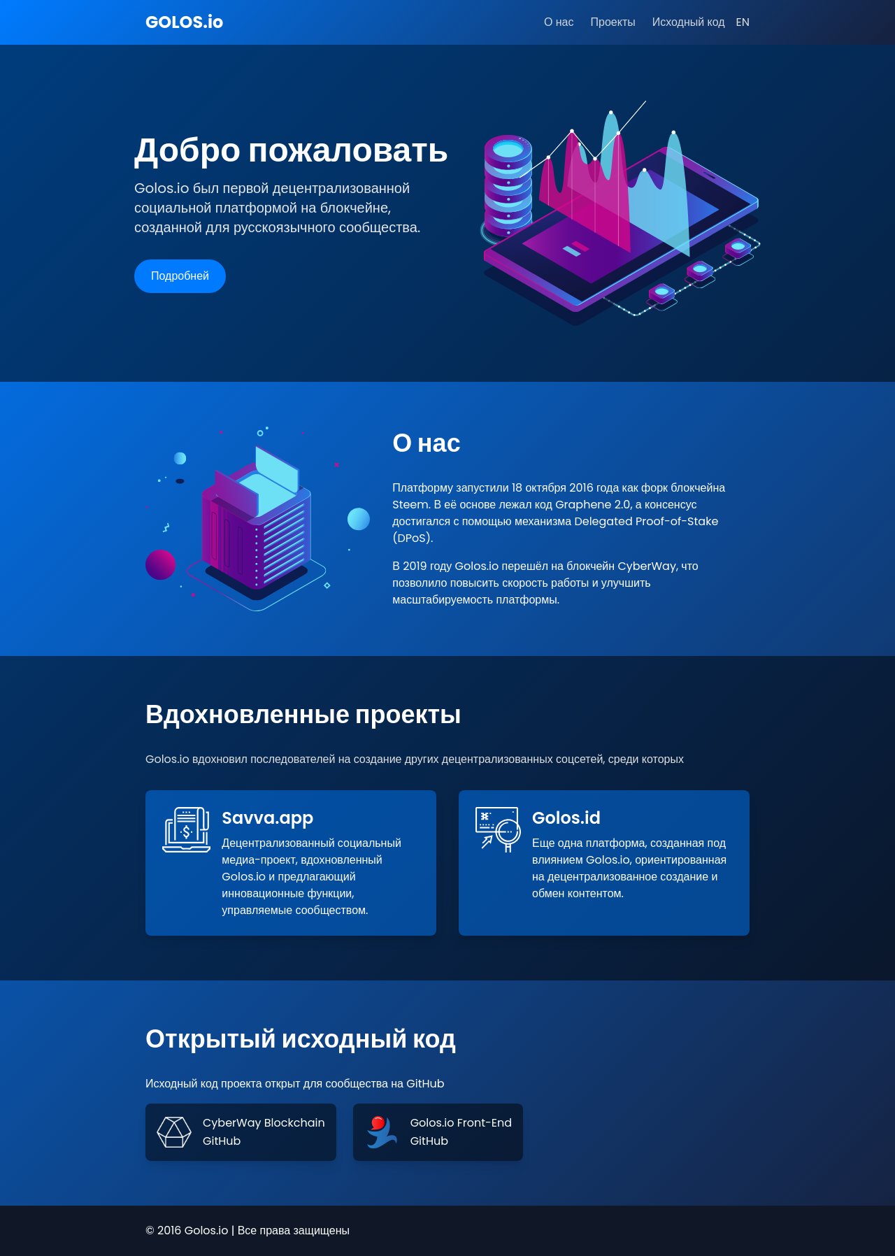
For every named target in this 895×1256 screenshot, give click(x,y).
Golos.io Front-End (461, 1123)
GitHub (222, 1141)
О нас (558, 22)
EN (743, 22)
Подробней (180, 276)
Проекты (613, 22)
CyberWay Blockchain (264, 1123)
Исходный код (688, 22)
